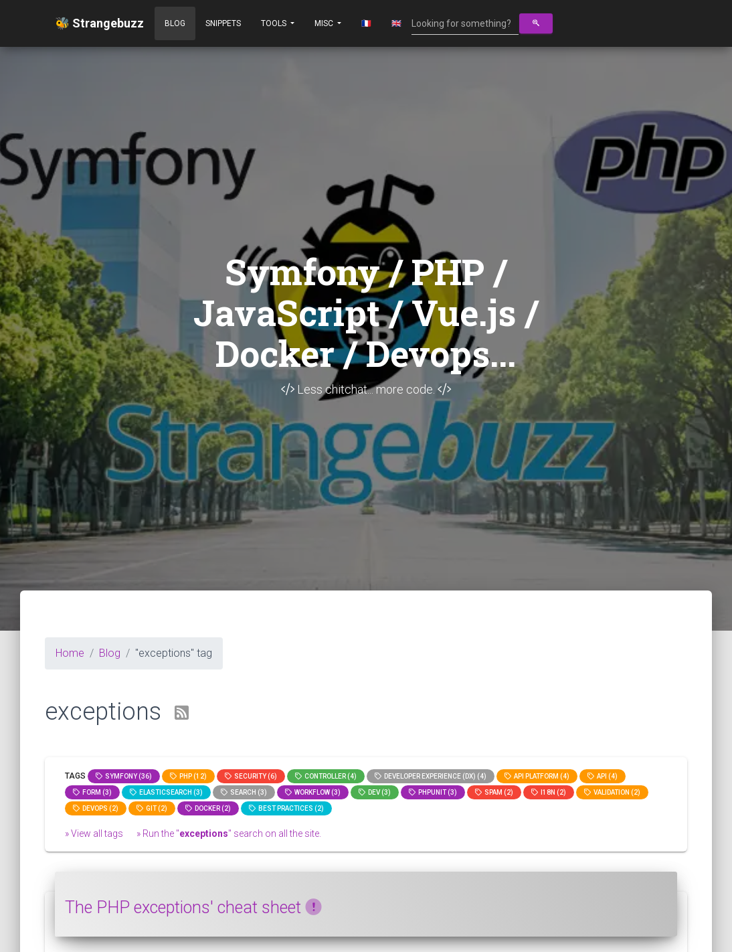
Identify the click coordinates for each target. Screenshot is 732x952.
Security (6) (251, 776)
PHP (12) (188, 776)
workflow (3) (313, 792)
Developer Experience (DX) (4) (430, 776)
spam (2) (494, 792)
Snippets (223, 23)
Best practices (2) (286, 808)
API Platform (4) (537, 776)
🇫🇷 (366, 23)
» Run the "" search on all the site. (228, 833)
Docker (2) (208, 808)
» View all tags (94, 833)
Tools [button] (274, 23)
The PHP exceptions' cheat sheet (193, 907)
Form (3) (92, 792)
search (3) (244, 792)
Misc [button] (324, 23)
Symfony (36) (124, 776)
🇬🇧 (396, 23)
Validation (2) (612, 792)
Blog (175, 23)
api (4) (602, 776)
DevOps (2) (95, 808)
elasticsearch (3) (166, 792)
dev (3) (375, 792)
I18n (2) (548, 792)
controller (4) (326, 776)
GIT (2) (151, 808)
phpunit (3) (433, 792)
